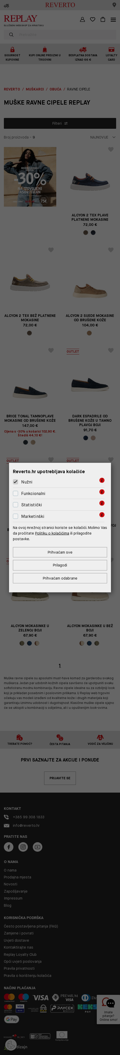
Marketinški (32, 516)
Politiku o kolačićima (52, 533)
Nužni (27, 482)
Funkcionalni (33, 493)
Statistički (31, 505)
